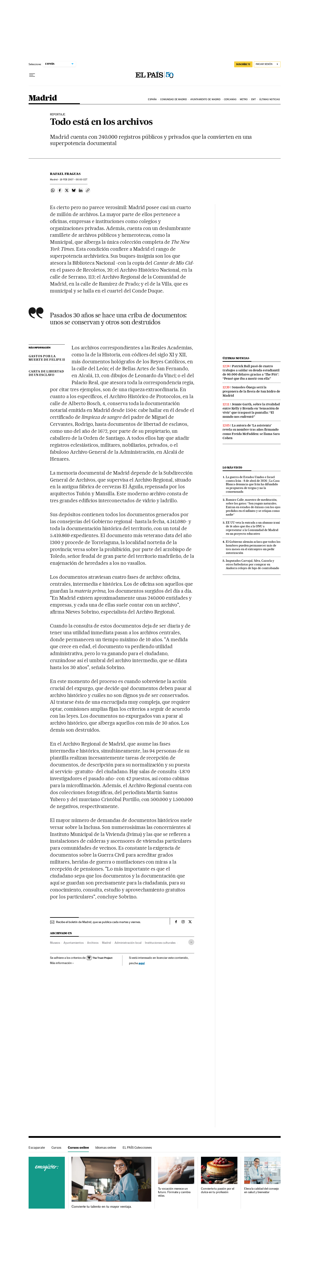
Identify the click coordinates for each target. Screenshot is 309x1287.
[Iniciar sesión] (267, 64)
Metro (244, 99)
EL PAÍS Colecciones (137, 1147)
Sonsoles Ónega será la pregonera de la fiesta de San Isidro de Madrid (251, 391)
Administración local (128, 942)
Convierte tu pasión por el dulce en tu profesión (217, 1190)
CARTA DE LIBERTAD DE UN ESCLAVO (46, 373)
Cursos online (78, 1147)
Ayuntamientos (74, 942)
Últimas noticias (269, 99)
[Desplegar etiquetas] (191, 942)
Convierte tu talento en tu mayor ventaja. (102, 1207)
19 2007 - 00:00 (73, 179)
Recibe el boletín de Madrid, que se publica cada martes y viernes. (98, 922)
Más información (62, 963)
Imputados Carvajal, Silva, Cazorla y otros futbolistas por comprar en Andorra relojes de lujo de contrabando (252, 564)
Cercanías (230, 99)
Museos (55, 942)
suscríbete (243, 64)
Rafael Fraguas (65, 174)
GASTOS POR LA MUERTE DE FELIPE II (47, 358)
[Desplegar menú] (32, 75)
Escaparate (37, 1147)
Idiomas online (105, 1147)
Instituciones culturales (160, 942)
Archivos (92, 942)
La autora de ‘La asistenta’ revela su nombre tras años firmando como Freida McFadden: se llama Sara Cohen (251, 431)
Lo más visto (232, 467)
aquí (142, 963)
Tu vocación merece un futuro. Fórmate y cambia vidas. (174, 1192)
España (152, 99)
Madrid (43, 98)
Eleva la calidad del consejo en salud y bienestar (261, 1190)
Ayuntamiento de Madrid (205, 99)
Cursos (56, 1147)
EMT (253, 99)
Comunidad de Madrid (173, 99)
